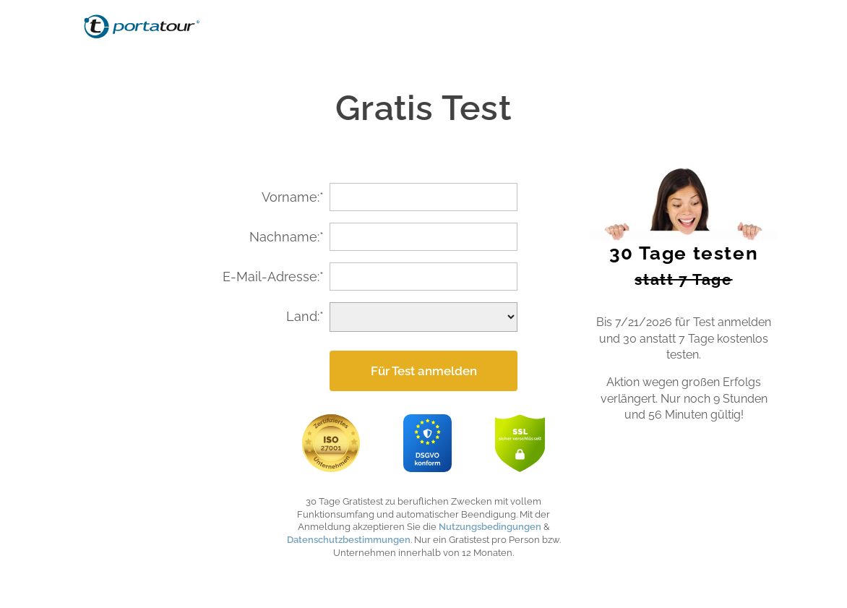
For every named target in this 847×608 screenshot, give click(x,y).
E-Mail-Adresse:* (273, 276)
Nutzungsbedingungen (490, 526)
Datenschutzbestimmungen (348, 539)
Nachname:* (286, 236)
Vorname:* (293, 197)
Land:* (305, 316)
